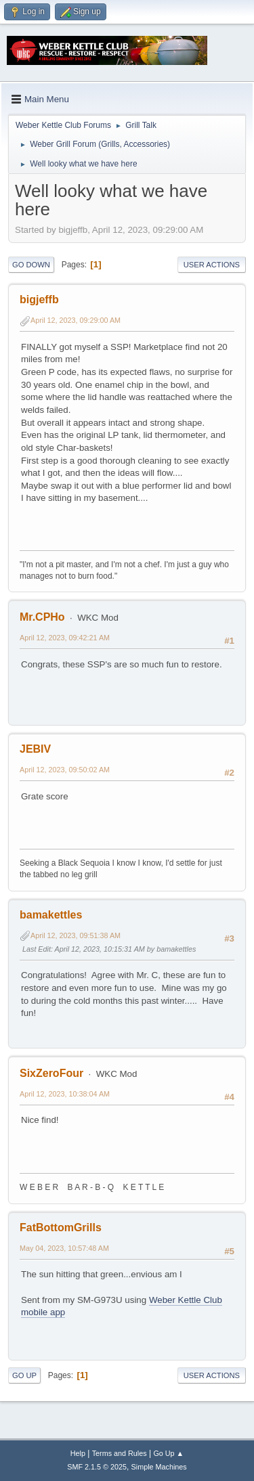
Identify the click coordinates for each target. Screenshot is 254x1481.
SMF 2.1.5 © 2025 (97, 1467)
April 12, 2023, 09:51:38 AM (75, 935)
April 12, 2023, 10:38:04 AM (65, 1094)
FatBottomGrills (61, 1227)
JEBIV (35, 749)
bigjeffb (39, 299)
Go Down (31, 265)
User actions (212, 265)
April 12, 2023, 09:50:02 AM (65, 770)
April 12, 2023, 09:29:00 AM (75, 320)
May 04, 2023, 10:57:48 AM (64, 1248)
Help (77, 1453)
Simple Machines (159, 1467)
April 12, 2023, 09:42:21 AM (65, 638)
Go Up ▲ (168, 1453)
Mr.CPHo (42, 617)
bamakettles (51, 915)
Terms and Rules (119, 1453)
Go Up (24, 1375)
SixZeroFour (51, 1073)
